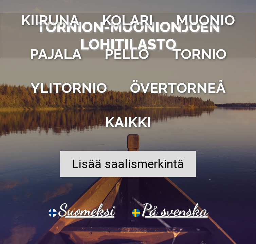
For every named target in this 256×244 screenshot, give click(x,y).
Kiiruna (50, 22)
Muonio (205, 22)
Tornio (199, 56)
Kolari (127, 22)
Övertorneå (177, 90)
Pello (127, 56)
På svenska (175, 210)
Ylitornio (69, 90)
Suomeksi (86, 210)
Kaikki (128, 124)
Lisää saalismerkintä (128, 166)
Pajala (55, 56)
